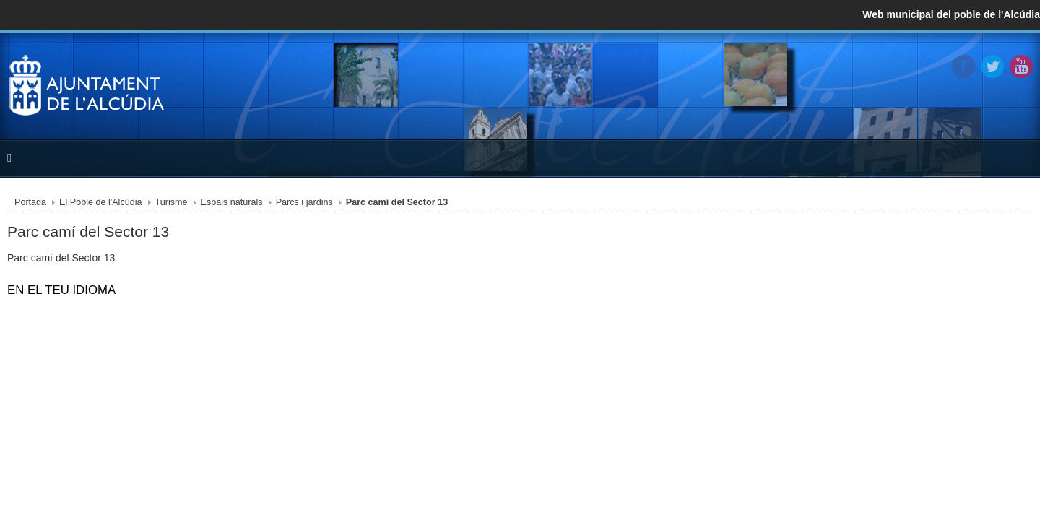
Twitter (902, 64)
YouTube (930, 64)
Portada (118, 206)
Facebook (873, 64)
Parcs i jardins (360, 206)
